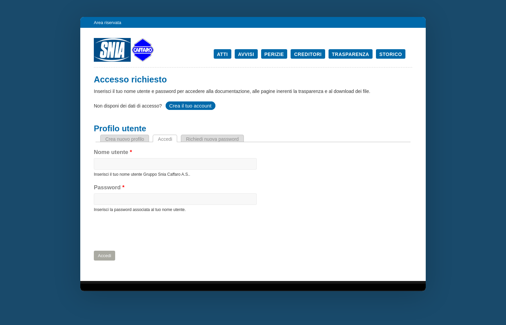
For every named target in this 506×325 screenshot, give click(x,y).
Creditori (307, 54)
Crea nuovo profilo (124, 139)
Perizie (274, 54)
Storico (390, 54)
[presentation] (145, 231)
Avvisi (246, 54)
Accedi (167, 139)
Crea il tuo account (190, 106)
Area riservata (107, 22)
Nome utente (113, 152)
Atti (222, 54)
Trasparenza (350, 54)
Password (109, 187)
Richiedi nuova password (212, 139)
